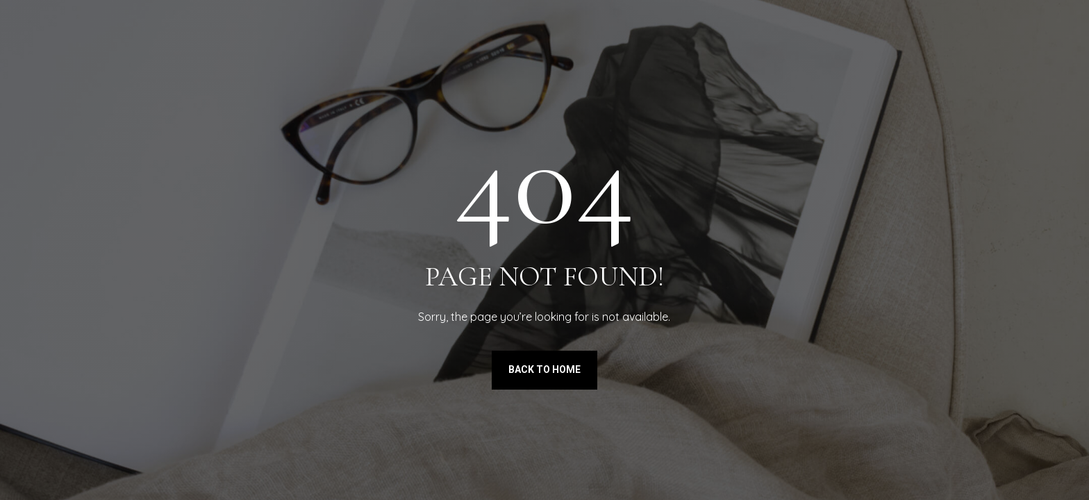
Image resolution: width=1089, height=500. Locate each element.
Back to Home (544, 369)
